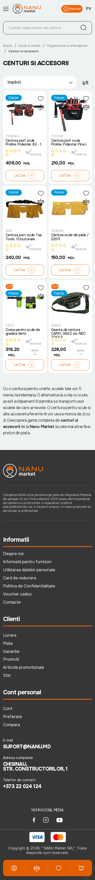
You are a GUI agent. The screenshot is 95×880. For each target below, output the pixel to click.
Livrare (9, 635)
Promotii (11, 659)
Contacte (12, 602)
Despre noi (13, 553)
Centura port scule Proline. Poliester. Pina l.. (69, 143)
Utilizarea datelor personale (29, 570)
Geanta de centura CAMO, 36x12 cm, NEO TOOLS (68, 333)
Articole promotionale (23, 667)
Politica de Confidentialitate (29, 586)
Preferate (12, 716)
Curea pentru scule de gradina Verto (23, 332)
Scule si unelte (29, 46)
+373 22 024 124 (22, 786)
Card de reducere (19, 578)
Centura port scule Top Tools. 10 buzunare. (24, 237)
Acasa (7, 46)
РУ (88, 8)
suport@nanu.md (27, 747)
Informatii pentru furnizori (27, 561)
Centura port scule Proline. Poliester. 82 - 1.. (24, 143)
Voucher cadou (17, 594)
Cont (7, 708)
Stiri (7, 675)
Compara (11, 724)
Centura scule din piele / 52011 (70, 237)
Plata (8, 643)
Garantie (11, 651)
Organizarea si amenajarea (67, 46)
